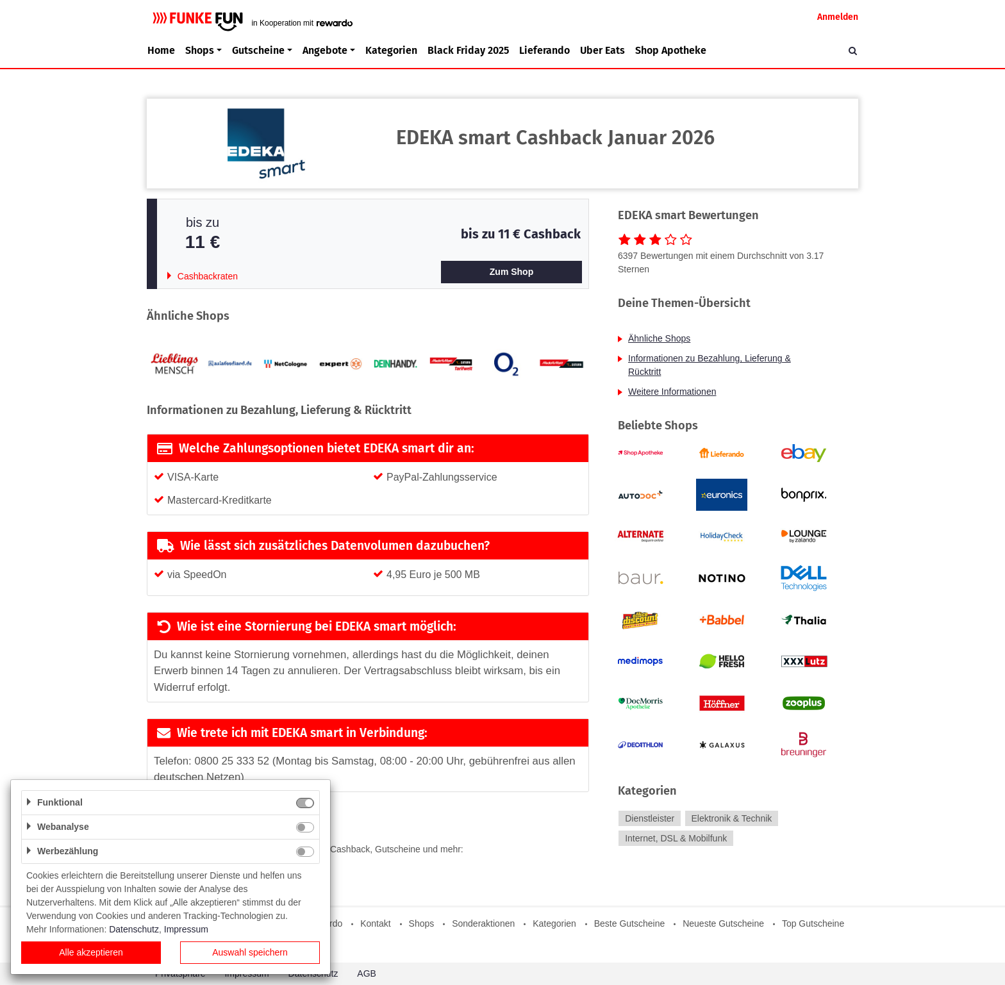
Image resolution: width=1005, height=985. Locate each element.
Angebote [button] (325, 50)
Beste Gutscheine (629, 923)
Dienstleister (649, 818)
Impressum (186, 929)
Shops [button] (199, 50)
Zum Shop (511, 272)
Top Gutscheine (813, 923)
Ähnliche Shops (659, 338)
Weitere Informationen (672, 391)
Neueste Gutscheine (723, 923)
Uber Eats (602, 50)
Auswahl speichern (250, 952)
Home (161, 50)
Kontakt (375, 923)
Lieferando (544, 50)
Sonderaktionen (483, 923)
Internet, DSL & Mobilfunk (676, 838)
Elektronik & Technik (731, 818)
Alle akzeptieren (91, 952)
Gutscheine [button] (258, 50)
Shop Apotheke (670, 50)
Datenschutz (134, 929)
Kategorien (391, 50)
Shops (422, 923)
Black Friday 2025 (468, 50)
